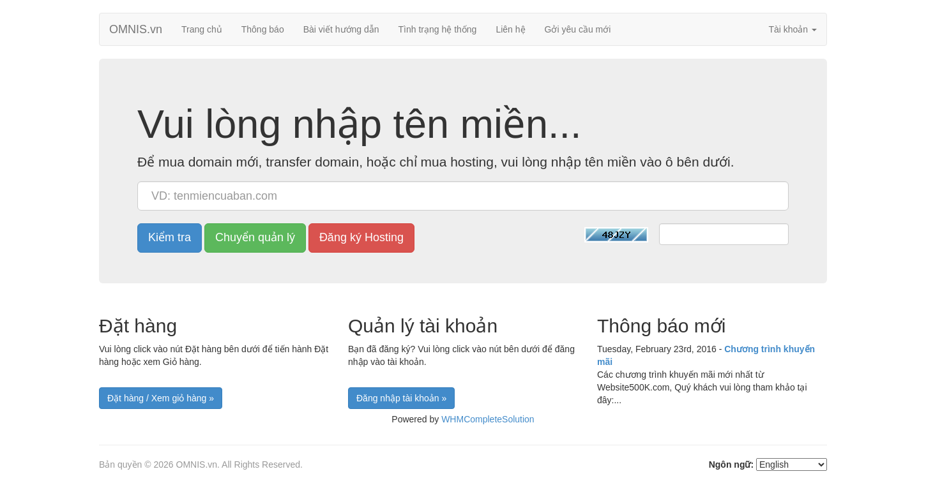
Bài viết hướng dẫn (341, 29)
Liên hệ (510, 29)
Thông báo (262, 29)
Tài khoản (792, 29)
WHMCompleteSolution (488, 419)
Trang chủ (201, 29)
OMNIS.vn (135, 29)
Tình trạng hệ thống (437, 29)
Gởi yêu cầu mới (578, 29)
